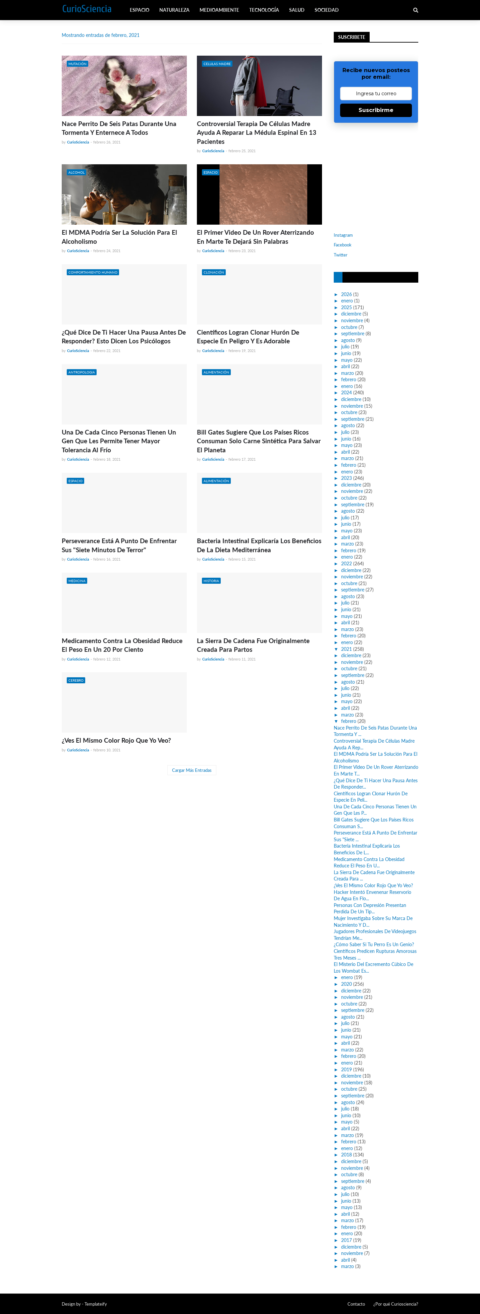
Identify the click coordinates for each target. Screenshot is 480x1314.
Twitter (341, 255)
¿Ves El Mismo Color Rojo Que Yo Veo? (116, 740)
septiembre (352, 333)
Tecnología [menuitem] (264, 10)
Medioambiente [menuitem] (219, 10)
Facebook (343, 244)
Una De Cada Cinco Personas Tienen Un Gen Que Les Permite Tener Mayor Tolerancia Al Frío (119, 441)
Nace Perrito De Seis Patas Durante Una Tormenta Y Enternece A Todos (119, 128)
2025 (346, 307)
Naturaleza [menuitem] (174, 10)
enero (347, 300)
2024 (346, 392)
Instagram (343, 235)
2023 (346, 478)
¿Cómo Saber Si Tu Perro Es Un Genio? (374, 944)
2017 (346, 1240)
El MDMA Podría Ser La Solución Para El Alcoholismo (119, 236)
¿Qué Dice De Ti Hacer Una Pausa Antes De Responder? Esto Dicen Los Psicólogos (124, 336)
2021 (346, 649)
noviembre (352, 320)
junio (346, 353)
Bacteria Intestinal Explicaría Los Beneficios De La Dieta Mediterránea (259, 545)
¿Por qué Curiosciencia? (395, 1304)
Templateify (96, 1304)
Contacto (356, 1304)
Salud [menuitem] (297, 10)
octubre (349, 327)
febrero (348, 379)
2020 (346, 984)
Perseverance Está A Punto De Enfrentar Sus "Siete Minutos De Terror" (119, 545)
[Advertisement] (376, 177)
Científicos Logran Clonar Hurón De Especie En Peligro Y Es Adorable (248, 336)
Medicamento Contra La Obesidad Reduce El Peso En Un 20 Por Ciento (122, 645)
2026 (346, 294)
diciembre (351, 314)
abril (345, 366)
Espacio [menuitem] (139, 10)
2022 (346, 563)
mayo (347, 360)
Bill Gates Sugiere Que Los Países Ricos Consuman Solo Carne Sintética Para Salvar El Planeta (259, 441)
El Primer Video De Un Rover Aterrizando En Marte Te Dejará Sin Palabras (255, 236)
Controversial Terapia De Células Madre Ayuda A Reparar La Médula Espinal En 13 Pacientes (256, 132)
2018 (346, 1154)
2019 (346, 1069)
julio (345, 346)
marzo (347, 373)
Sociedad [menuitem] (327, 10)
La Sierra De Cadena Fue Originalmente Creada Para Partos (253, 645)
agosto (348, 340)
